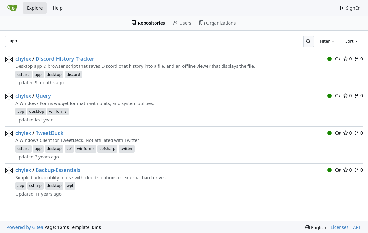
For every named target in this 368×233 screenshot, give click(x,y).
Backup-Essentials (58, 170)
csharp (23, 74)
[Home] (12, 8)
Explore (35, 8)
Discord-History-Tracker (65, 59)
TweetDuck (49, 133)
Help (58, 8)
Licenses (340, 227)
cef (69, 148)
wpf (70, 185)
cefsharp (107, 148)
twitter (127, 148)
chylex (23, 59)
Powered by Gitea (24, 227)
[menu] (315, 227)
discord (73, 74)
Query (43, 96)
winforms (57, 111)
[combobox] (327, 41)
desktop (54, 74)
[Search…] (308, 41)
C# (334, 59)
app (38, 74)
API (356, 227)
